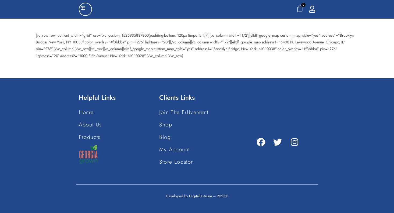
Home (86, 112)
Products (90, 137)
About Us (90, 125)
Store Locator (176, 162)
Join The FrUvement (183, 112)
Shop (165, 125)
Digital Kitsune (200, 196)
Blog (165, 137)
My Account (174, 149)
